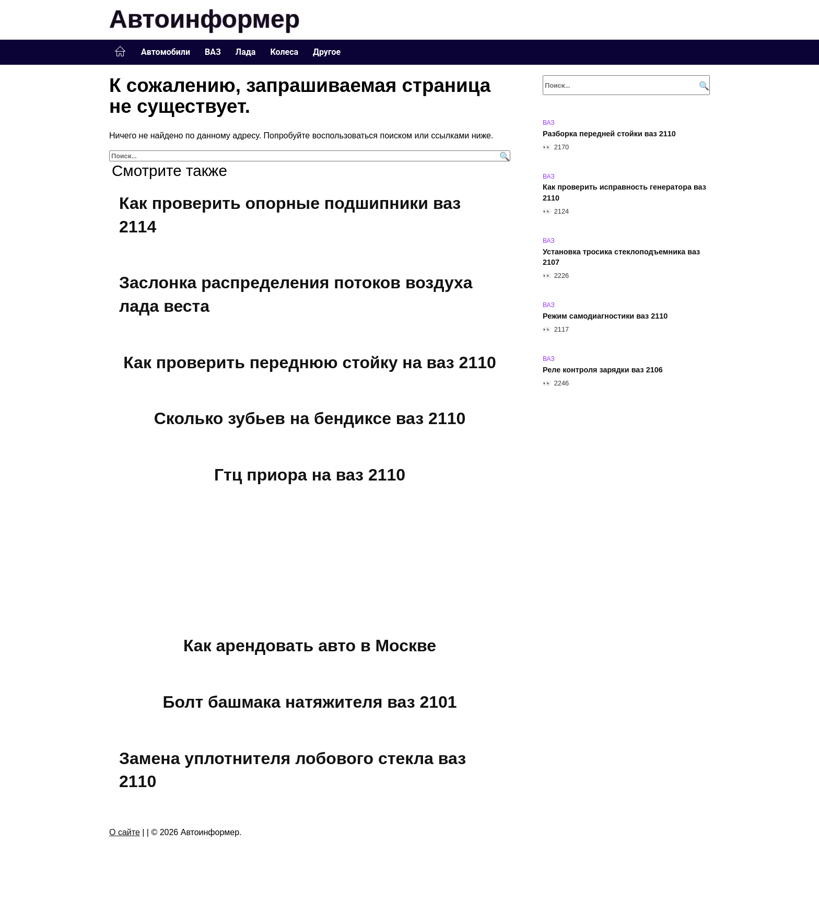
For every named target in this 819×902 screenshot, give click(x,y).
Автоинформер (204, 19)
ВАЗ (213, 52)
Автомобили (165, 52)
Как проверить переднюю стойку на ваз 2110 (309, 362)
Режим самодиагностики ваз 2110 (605, 316)
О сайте (124, 832)
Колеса (284, 52)
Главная (120, 52)
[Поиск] (503, 155)
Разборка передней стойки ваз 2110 (609, 134)
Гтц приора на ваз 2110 (309, 474)
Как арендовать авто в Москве (309, 646)
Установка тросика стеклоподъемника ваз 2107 (621, 257)
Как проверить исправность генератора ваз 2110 (624, 192)
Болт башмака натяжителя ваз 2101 (309, 702)
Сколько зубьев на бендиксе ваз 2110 (310, 418)
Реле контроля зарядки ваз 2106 (603, 370)
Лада (246, 52)
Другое (327, 52)
